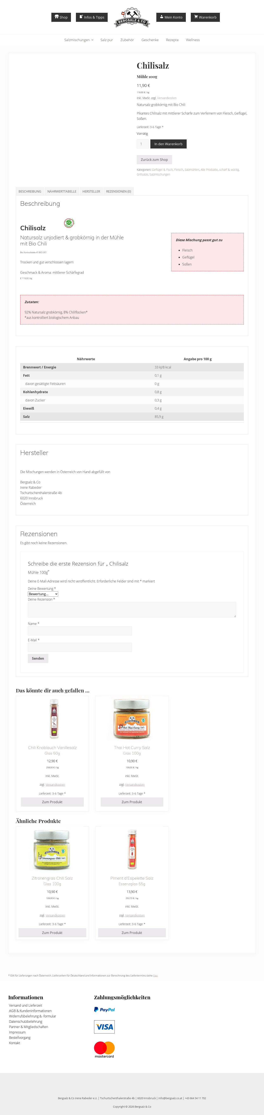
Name (33, 623)
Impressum (17, 1032)
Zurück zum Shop (154, 159)
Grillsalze (142, 174)
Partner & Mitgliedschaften (28, 1027)
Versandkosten (167, 98)
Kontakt (14, 1043)
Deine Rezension (41, 599)
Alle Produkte (209, 170)
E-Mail (34, 640)
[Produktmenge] (143, 143)
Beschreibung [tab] (30, 191)
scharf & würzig (229, 170)
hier (155, 975)
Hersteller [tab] (91, 191)
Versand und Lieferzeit (25, 1005)
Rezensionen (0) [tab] (118, 191)
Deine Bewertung (42, 588)
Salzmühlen (192, 170)
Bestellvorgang (19, 1037)
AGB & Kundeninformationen (30, 1011)
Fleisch (178, 170)
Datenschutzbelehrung (25, 1021)
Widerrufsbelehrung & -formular (32, 1016)
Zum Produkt (52, 802)
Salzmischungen (160, 174)
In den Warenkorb (168, 144)
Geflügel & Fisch (162, 170)
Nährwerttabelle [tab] (61, 191)
